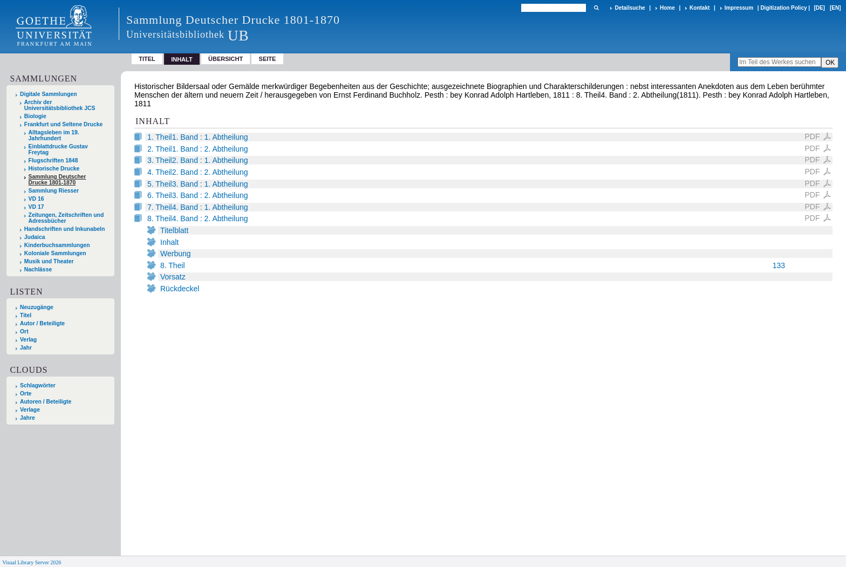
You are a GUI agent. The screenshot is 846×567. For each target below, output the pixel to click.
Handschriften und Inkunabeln (64, 229)
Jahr (26, 348)
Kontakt (699, 8)
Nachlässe (38, 269)
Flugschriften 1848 (53, 160)
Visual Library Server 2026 (31, 562)
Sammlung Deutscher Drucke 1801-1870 (57, 180)
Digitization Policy (783, 8)
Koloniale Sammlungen (55, 253)
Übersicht (225, 59)
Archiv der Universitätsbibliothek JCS (59, 105)
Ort (24, 331)
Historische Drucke (54, 169)
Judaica (34, 237)
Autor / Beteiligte (42, 323)
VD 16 (36, 199)
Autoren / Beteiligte (45, 402)
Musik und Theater (49, 261)
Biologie (35, 116)
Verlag (28, 340)
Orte (25, 394)
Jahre (27, 418)
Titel (147, 59)
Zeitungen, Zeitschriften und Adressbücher (66, 218)
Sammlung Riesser (54, 191)
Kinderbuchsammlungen (57, 245)
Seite (267, 59)
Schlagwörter (38, 385)
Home (667, 8)
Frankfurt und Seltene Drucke (63, 124)
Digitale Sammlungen (48, 94)
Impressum (739, 8)
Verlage (30, 410)
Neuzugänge (36, 307)
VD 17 (36, 207)
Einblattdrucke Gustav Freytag (58, 149)
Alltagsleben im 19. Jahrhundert (54, 135)
